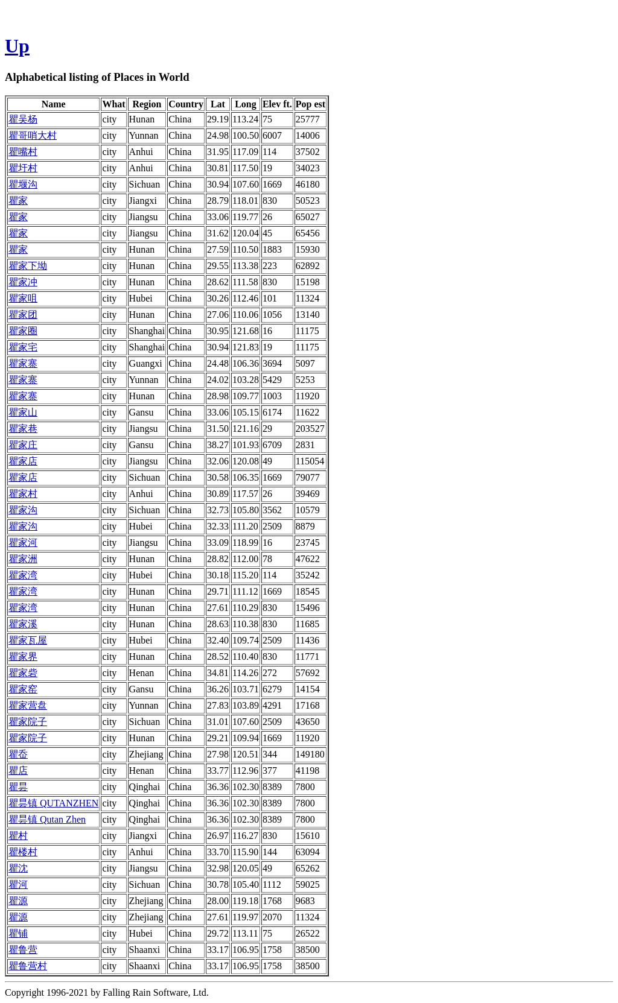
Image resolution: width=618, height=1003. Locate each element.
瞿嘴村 (22, 152)
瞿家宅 (22, 347)
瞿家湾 (22, 575)
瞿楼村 (22, 852)
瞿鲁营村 (27, 966)
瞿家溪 (22, 624)
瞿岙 (18, 754)
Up (17, 46)
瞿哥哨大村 (32, 135)
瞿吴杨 (22, 119)
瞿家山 (22, 412)
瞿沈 (18, 868)
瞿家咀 (22, 298)
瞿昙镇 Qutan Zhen (47, 819)
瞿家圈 (22, 331)
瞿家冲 (22, 282)
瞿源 (18, 901)
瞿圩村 (22, 168)
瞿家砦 (22, 673)
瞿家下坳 (27, 266)
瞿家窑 (22, 689)
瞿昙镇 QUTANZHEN (53, 803)
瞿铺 (18, 933)
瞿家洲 (22, 559)
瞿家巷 (22, 428)
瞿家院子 (27, 722)
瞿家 (18, 200)
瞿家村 (22, 494)
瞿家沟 (22, 510)
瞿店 (18, 770)
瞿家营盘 (27, 705)
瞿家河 (22, 542)
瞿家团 (22, 314)
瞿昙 (18, 787)
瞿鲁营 (22, 949)
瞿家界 (22, 656)
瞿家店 (22, 461)
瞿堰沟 (22, 184)
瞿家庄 (22, 445)
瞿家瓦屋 (27, 640)
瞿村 (18, 836)
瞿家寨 (22, 363)
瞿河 (18, 884)
